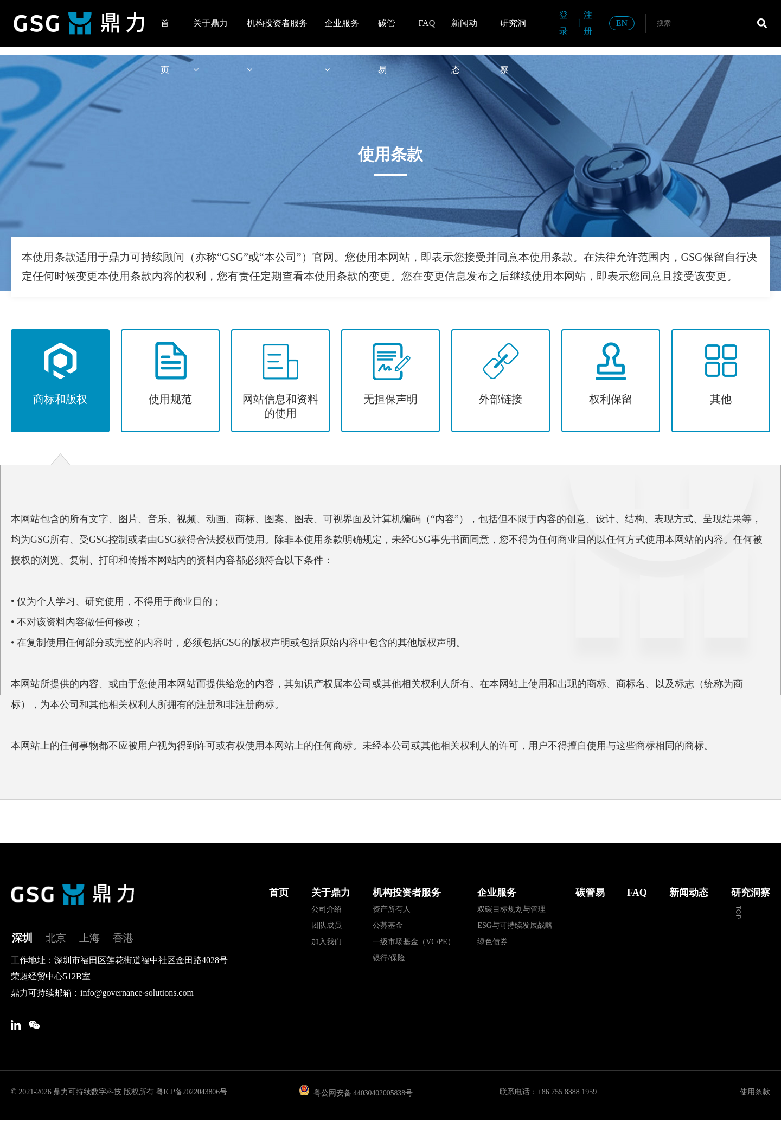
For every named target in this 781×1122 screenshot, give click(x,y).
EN (622, 23)
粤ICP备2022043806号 (192, 1094)
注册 (588, 23)
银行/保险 (389, 958)
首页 (165, 32)
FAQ (426, 23)
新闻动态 (464, 32)
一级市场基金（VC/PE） (414, 942)
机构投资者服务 (277, 32)
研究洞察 (513, 32)
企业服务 (341, 32)
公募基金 (388, 925)
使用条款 (755, 1094)
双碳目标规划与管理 (511, 909)
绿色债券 (492, 942)
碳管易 (386, 32)
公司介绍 (326, 909)
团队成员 (326, 925)
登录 (563, 23)
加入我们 (326, 942)
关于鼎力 (210, 32)
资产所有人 (392, 909)
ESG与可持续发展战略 (514, 925)
